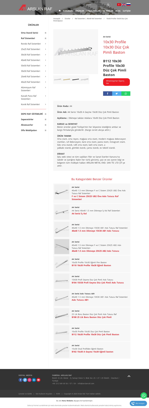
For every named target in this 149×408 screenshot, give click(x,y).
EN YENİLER (107, 11)
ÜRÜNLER (79, 11)
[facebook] (107, 93)
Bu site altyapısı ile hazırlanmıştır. (74, 401)
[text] (96, 5)
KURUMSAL (68, 11)
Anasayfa (56, 18)
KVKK (58, 394)
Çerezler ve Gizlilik (25, 394)
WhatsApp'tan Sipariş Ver (115, 82)
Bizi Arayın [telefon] (140, 403)
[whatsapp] (125, 93)
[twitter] (116, 93)
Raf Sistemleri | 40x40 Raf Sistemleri (88, 18)
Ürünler (67, 18)
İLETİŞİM (126, 11)
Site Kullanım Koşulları (44, 394)
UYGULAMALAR (93, 11)
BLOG (118, 11)
